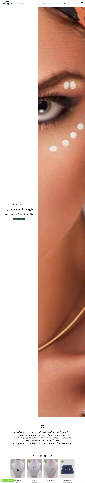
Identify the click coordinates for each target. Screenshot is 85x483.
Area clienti (63, 3)
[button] (8, 473)
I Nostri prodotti (35, 3)
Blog (57, 3)
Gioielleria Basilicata (24, 3)
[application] (39, 3)
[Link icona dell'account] (76, 3)
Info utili (51, 3)
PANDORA (44, 3)
